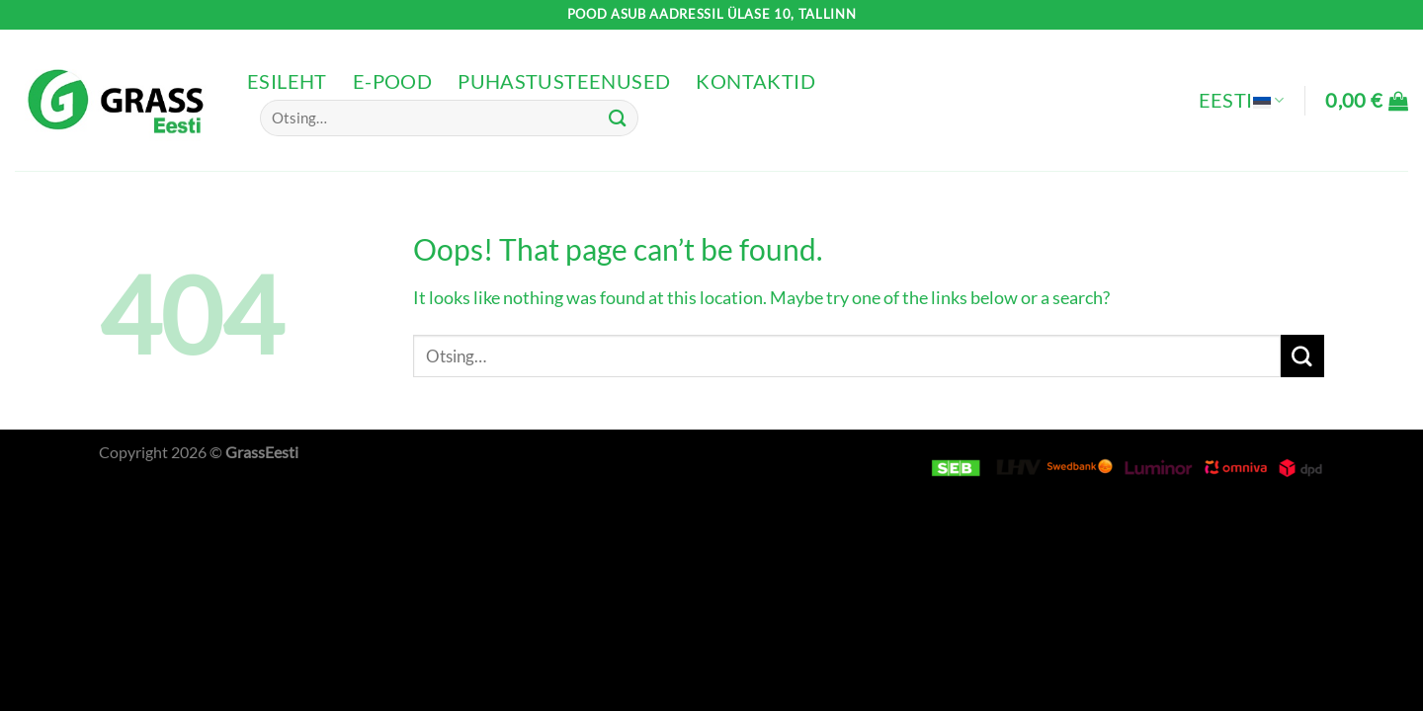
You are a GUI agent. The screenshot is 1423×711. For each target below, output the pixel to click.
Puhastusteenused (564, 81)
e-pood (392, 81)
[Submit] (617, 118)
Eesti (1242, 100)
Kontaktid (755, 81)
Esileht (287, 81)
